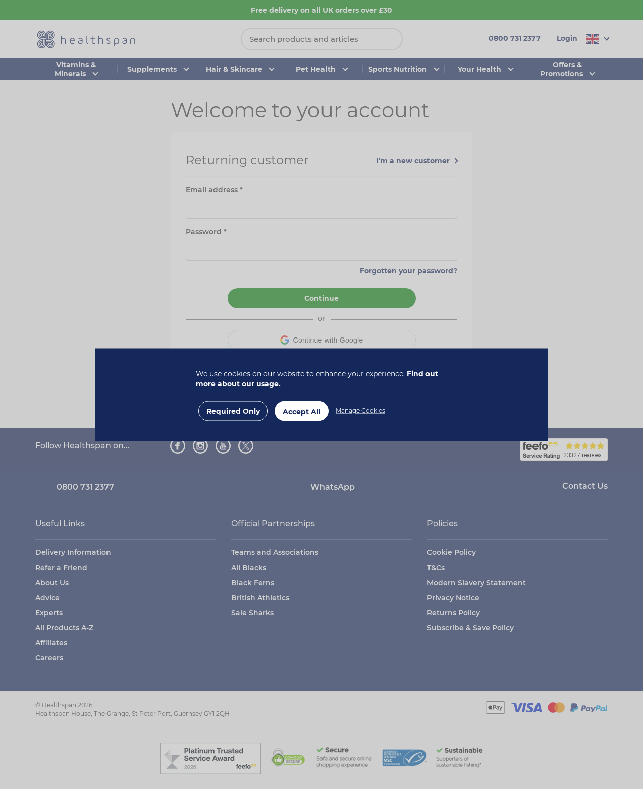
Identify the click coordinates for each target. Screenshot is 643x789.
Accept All (301, 411)
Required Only (233, 410)
